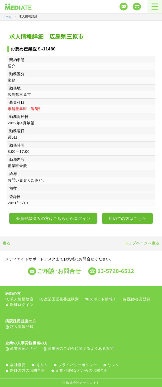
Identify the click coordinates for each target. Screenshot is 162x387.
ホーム (7, 16)
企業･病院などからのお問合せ (82, 370)
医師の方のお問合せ (27, 370)
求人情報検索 (21, 299)
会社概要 (18, 365)
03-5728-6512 (115, 271)
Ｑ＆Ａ (41, 365)
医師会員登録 (138, 299)
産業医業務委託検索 (61, 299)
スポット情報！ (103, 299)
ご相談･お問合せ (59, 271)
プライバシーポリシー (77, 365)
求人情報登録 (21, 326)
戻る (6, 243)
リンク (113, 365)
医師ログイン (21, 305)
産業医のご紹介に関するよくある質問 (81, 348)
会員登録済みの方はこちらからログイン (53, 218)
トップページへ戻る (142, 243)
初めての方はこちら (127, 218)
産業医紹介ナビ (23, 348)
